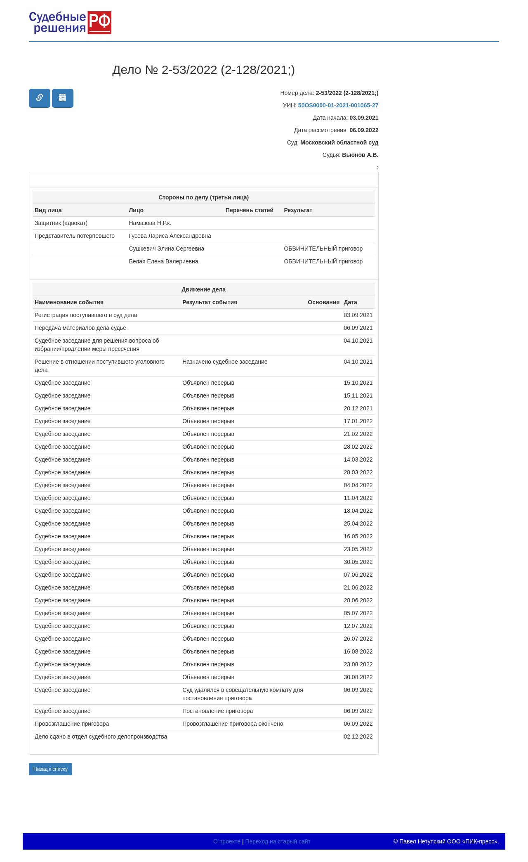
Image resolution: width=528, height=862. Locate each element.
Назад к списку (50, 769)
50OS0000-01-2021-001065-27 (338, 105)
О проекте (226, 841)
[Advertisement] (440, 161)
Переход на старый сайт (278, 841)
